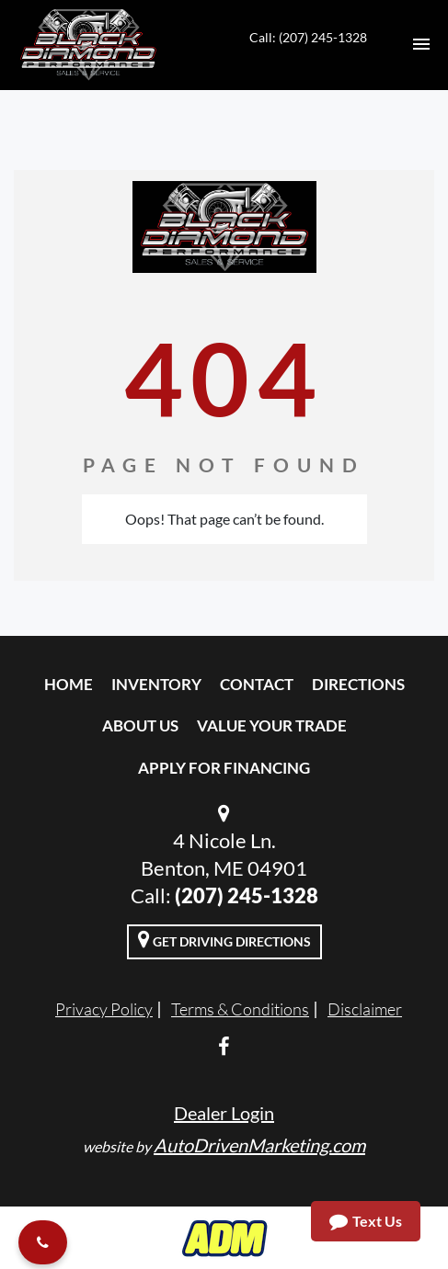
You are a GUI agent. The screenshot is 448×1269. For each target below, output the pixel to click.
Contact (256, 684)
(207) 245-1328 (246, 895)
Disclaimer (364, 1009)
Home (68, 684)
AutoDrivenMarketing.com (259, 1145)
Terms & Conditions (240, 1009)
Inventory (156, 684)
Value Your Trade (272, 725)
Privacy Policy (104, 1009)
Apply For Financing (224, 767)
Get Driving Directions (224, 939)
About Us (140, 725)
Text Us (365, 1221)
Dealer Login (224, 1113)
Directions (358, 684)
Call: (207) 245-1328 (308, 37)
